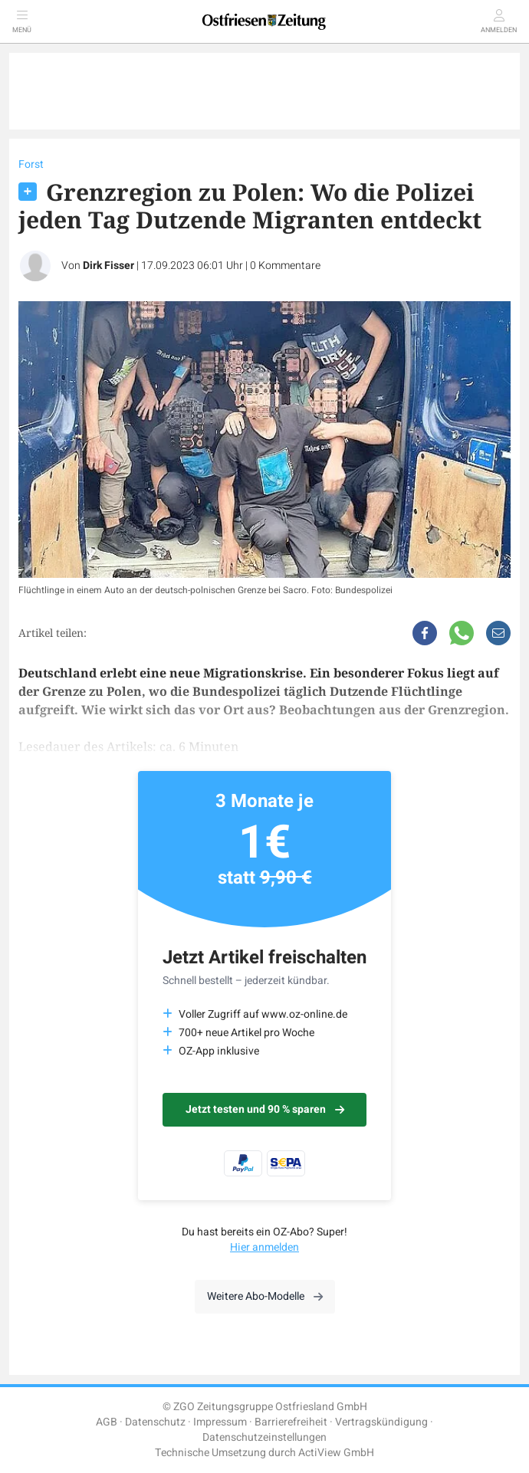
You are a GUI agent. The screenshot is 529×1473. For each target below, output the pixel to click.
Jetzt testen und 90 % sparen (265, 1109)
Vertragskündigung (381, 1422)
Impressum (220, 1422)
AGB (106, 1422)
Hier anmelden (264, 1247)
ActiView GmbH (336, 1453)
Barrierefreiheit (291, 1422)
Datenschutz (155, 1422)
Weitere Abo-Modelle (265, 1296)
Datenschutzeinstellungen (264, 1437)
